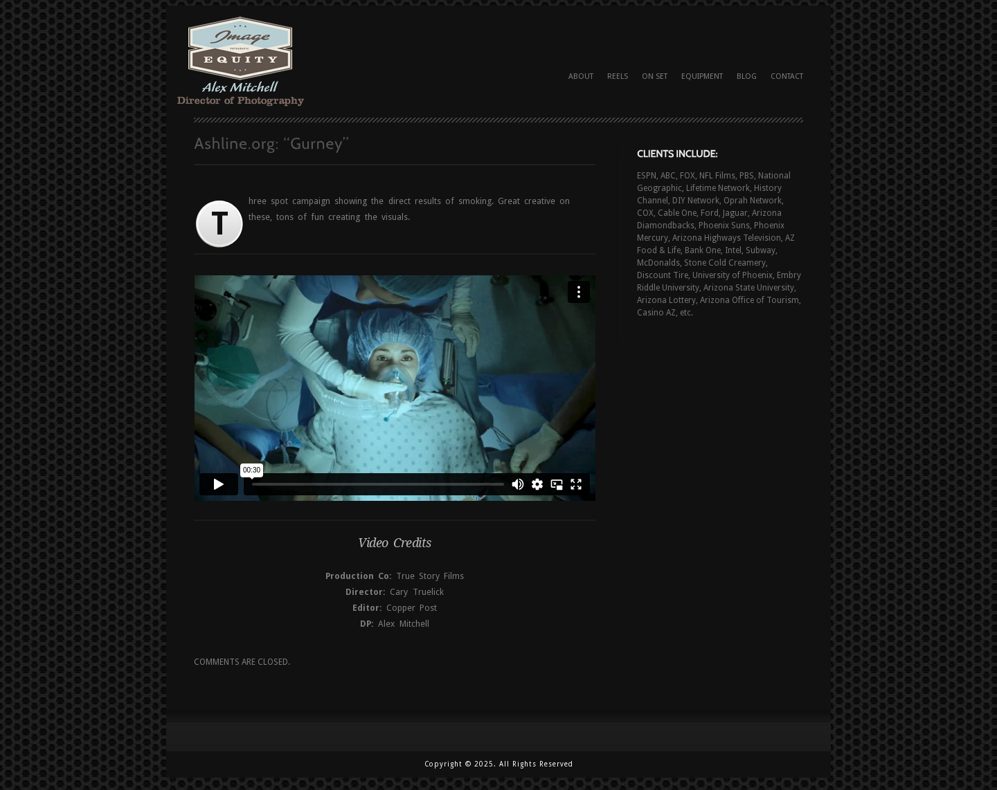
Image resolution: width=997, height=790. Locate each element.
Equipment (702, 76)
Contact (787, 76)
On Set (654, 76)
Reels (617, 76)
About (580, 76)
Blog (747, 76)
